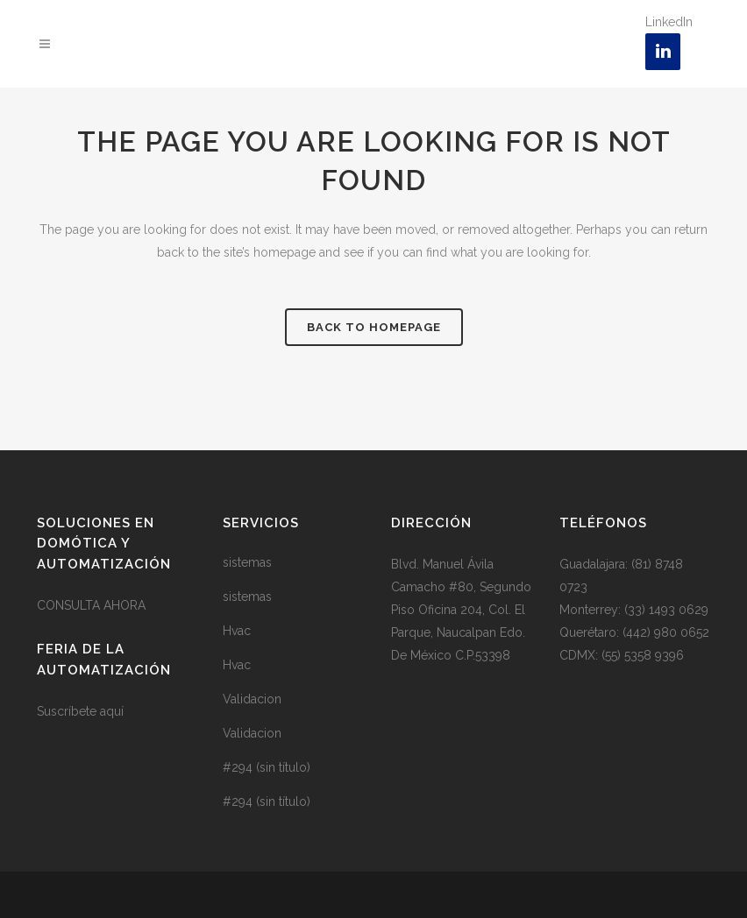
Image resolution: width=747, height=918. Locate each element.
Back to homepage (374, 327)
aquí (112, 711)
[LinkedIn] (662, 51)
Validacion (252, 699)
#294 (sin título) (266, 767)
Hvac (237, 631)
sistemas (247, 562)
